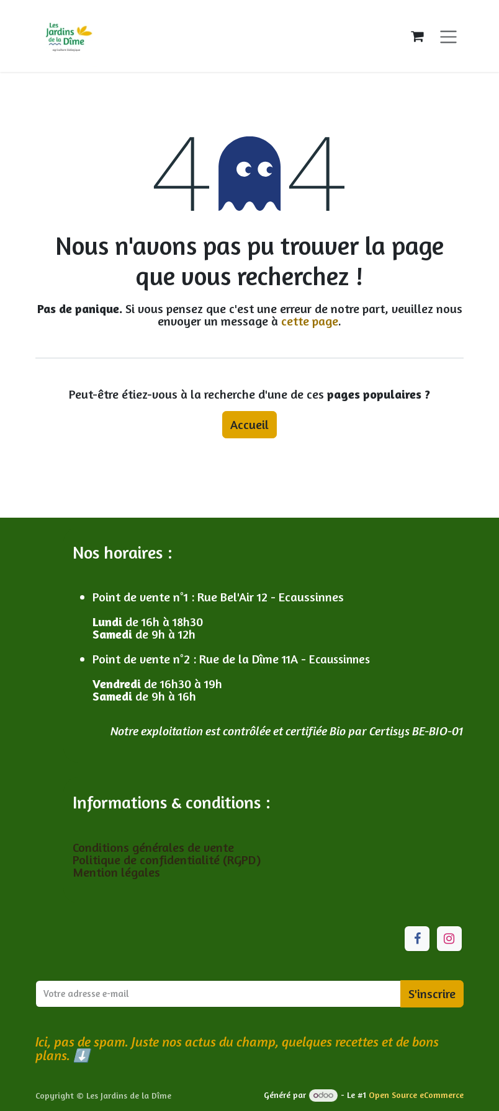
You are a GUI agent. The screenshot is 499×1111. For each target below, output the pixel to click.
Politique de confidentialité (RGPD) (167, 859)
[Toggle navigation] (448, 35)
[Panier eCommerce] (417, 36)
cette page (309, 321)
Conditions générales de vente (155, 847)
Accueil (249, 424)
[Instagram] (449, 938)
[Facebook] (417, 938)
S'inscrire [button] (432, 993)
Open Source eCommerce (416, 1094)
